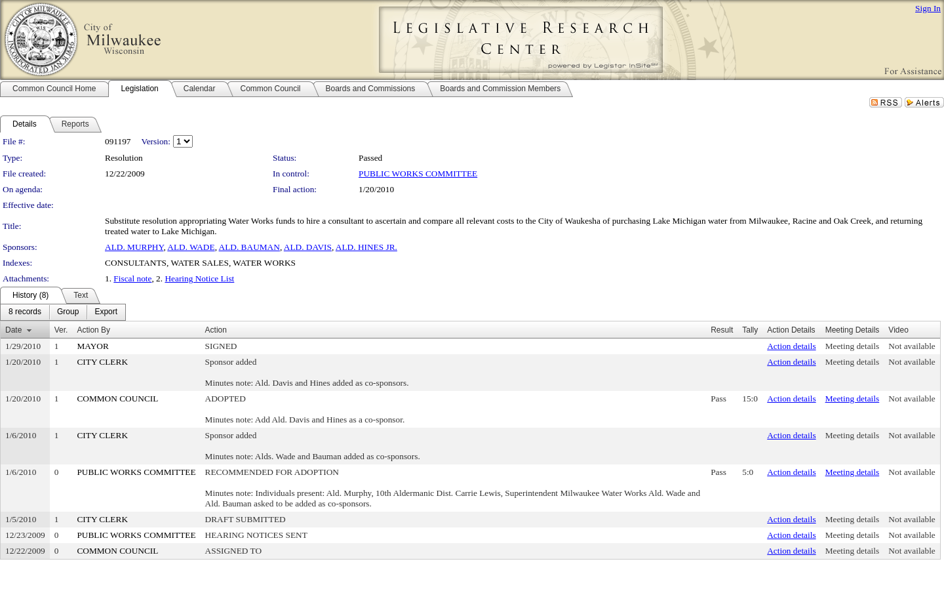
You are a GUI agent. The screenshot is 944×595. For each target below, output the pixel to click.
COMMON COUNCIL (117, 398)
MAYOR (92, 346)
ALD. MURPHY (134, 247)
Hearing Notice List (199, 278)
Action (216, 330)
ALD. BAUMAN (249, 247)
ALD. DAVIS (308, 247)
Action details (791, 346)
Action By (93, 330)
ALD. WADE (190, 247)
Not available (911, 346)
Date (13, 330)
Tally (750, 330)
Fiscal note (132, 278)
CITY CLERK (102, 362)
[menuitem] (25, 312)
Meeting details (852, 346)
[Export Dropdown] (106, 312)
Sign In (928, 8)
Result (722, 330)
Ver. (61, 330)
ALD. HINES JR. (366, 247)
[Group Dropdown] (68, 312)
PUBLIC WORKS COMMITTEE (418, 173)
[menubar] (63, 312)
